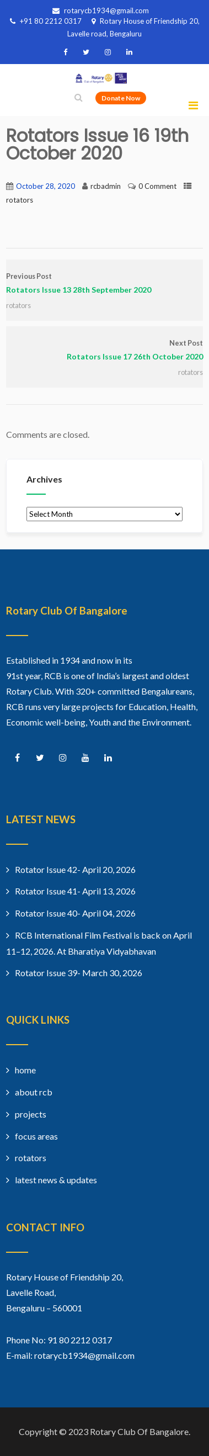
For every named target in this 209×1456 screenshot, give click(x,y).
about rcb (33, 1092)
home (25, 1070)
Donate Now (120, 98)
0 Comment (157, 186)
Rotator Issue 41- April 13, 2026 (75, 891)
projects (30, 1114)
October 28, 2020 (45, 186)
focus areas (36, 1136)
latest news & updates (56, 1179)
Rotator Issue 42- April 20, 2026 (75, 869)
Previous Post (104, 284)
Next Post (104, 351)
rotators (19, 199)
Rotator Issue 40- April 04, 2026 (75, 913)
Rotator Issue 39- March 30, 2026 (78, 972)
